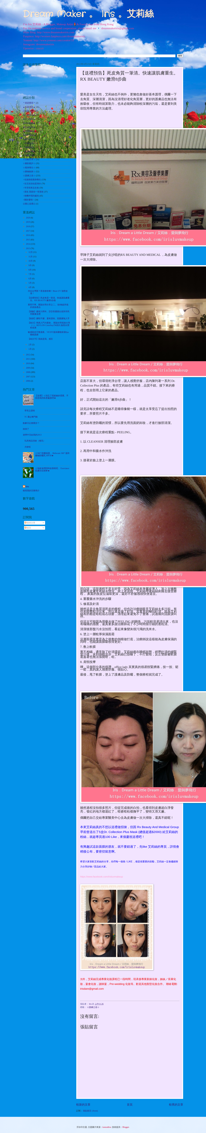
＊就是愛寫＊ (29, 103)
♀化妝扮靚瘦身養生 (32, 179)
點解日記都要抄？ (31, 423)
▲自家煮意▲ (29, 107)
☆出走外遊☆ (29, 143)
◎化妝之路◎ (29, 111)
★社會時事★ (29, 127)
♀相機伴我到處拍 (31, 196)
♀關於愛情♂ (28, 200)
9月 (30, 265)
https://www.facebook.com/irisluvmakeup (101, 876)
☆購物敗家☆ (29, 171)
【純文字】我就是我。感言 (40, 339)
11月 (30, 257)
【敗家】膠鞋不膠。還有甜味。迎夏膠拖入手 (48, 318)
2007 (28, 377)
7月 (30, 274)
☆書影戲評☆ (29, 163)
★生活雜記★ (29, 119)
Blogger (125, 1127)
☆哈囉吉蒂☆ (29, 155)
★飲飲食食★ (29, 135)
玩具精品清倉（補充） (34, 441)
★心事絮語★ (29, 115)
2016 (28, 235)
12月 (30, 252)
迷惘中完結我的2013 (32, 435)
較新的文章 (83, 1104)
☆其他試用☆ (29, 151)
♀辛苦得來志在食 (31, 188)
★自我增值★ (29, 123)
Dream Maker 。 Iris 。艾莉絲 (88, 14)
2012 (28, 355)
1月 (30, 349)
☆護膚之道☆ (93, 1007)
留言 (28, 528)
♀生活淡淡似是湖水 (32, 184)
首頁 (130, 1104)
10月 (30, 261)
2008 (28, 372)
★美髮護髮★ (29, 131)
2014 (28, 244)
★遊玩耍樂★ (29, 139)
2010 (28, 363)
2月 (30, 344)
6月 (30, 278)
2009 (28, 368)
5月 (30, 283)
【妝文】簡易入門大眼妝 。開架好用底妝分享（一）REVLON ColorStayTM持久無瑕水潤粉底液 (49, 325)
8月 (30, 270)
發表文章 (30, 523)
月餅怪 (27, 447)
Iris (27, 486)
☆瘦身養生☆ (29, 167)
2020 (28, 218)
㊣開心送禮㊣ (29, 204)
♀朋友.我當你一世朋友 (33, 192)
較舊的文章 (176, 1104)
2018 (28, 226)
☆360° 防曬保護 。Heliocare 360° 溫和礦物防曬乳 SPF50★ (52, 454)
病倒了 (26, 429)
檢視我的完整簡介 (31, 490)
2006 (28, 381)
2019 (28, 222)
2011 (28, 359)
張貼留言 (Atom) (90, 1111)
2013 (28, 248)
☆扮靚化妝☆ (29, 147)
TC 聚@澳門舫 (31, 417)
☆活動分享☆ (29, 159)
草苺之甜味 (29, 411)
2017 (28, 231)
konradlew (107, 1127)
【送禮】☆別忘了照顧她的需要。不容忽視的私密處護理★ (51, 397)
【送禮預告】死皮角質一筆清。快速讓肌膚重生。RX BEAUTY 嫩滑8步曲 (48, 299)
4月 (30, 287)
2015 (28, 240)
